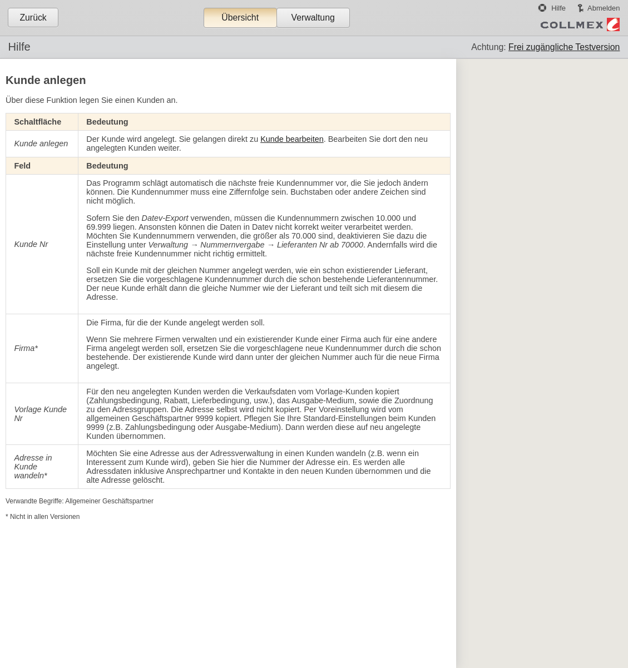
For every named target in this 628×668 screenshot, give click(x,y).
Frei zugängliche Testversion (564, 47)
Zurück (32, 17)
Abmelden (603, 8)
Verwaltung (312, 17)
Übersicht (240, 17)
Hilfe (558, 8)
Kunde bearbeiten (292, 139)
